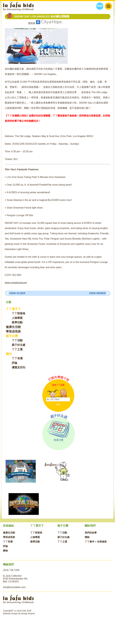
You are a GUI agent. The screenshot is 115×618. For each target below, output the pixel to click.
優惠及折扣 (18, 367)
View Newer (97, 293)
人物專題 (17, 317)
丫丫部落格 (18, 313)
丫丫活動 (17, 340)
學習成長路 (13, 331)
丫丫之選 (17, 349)
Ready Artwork (28, 613)
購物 (5, 550)
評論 (14, 362)
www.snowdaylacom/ (16, 282)
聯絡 (87, 537)
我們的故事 (91, 532)
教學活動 (17, 322)
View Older (17, 293)
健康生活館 (13, 327)
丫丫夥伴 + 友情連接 (96, 541)
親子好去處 (18, 344)
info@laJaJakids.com (14, 587)
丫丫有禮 (17, 358)
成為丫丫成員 (58, 385)
